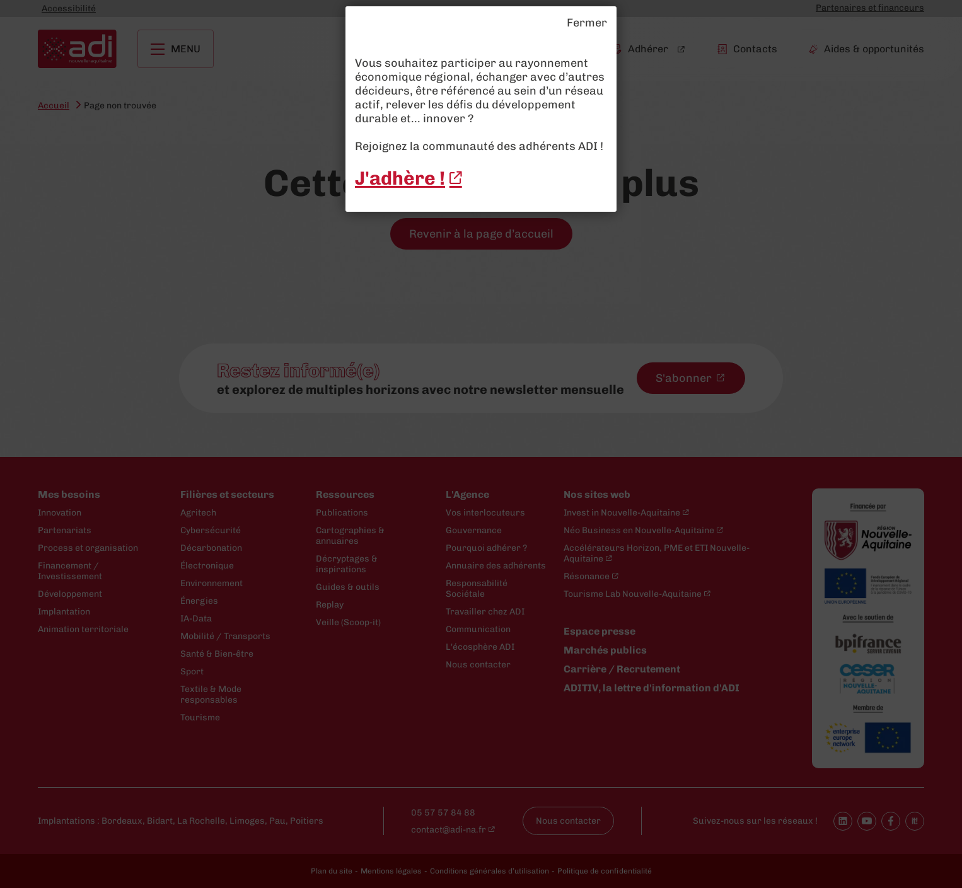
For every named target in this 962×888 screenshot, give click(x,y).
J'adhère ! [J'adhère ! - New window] (400, 178)
